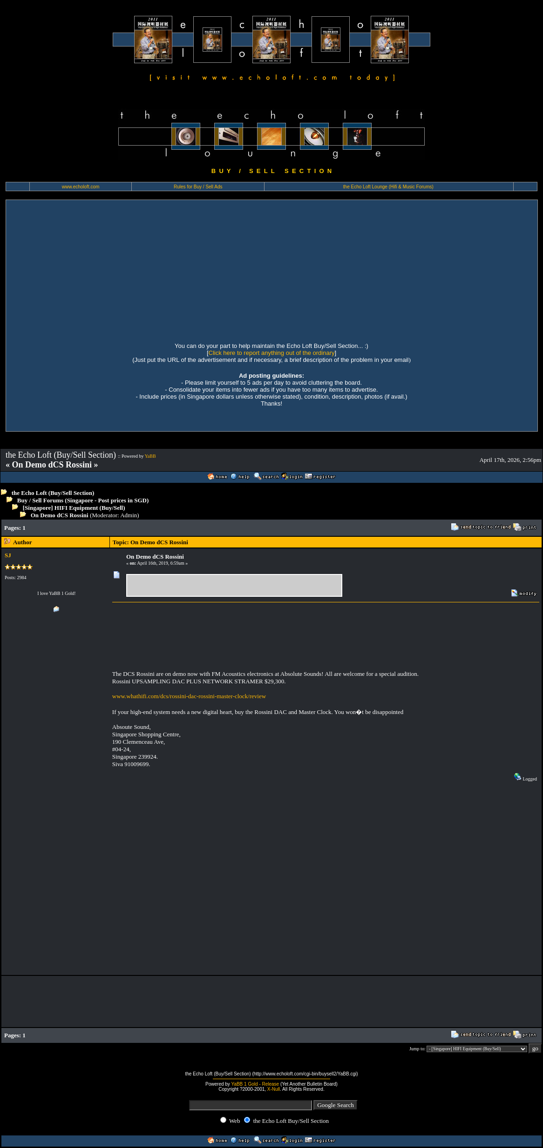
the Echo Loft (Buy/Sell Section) (53, 492)
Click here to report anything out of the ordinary (272, 352)
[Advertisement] (271, 270)
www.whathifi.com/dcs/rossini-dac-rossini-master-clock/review (189, 696)
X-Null (273, 1089)
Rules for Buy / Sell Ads (198, 186)
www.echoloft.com (81, 186)
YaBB (150, 456)
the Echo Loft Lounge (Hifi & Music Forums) (388, 186)
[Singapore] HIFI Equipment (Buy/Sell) (74, 507)
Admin (128, 515)
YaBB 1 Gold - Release (255, 1084)
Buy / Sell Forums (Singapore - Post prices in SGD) (83, 500)
